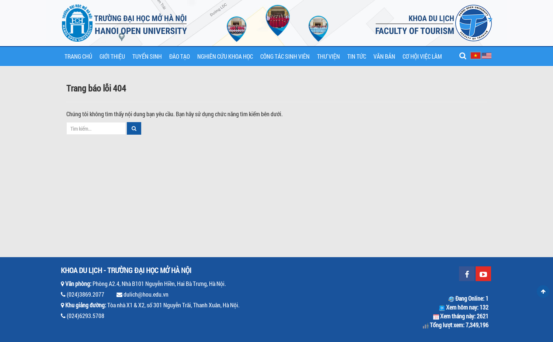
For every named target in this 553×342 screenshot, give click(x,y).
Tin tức (356, 56)
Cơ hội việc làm (422, 56)
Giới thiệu (112, 56)
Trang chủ (78, 56)
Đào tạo (179, 56)
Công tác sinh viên (285, 56)
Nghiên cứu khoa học (225, 56)
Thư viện (328, 56)
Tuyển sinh (147, 56)
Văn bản (384, 56)
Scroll (543, 291)
